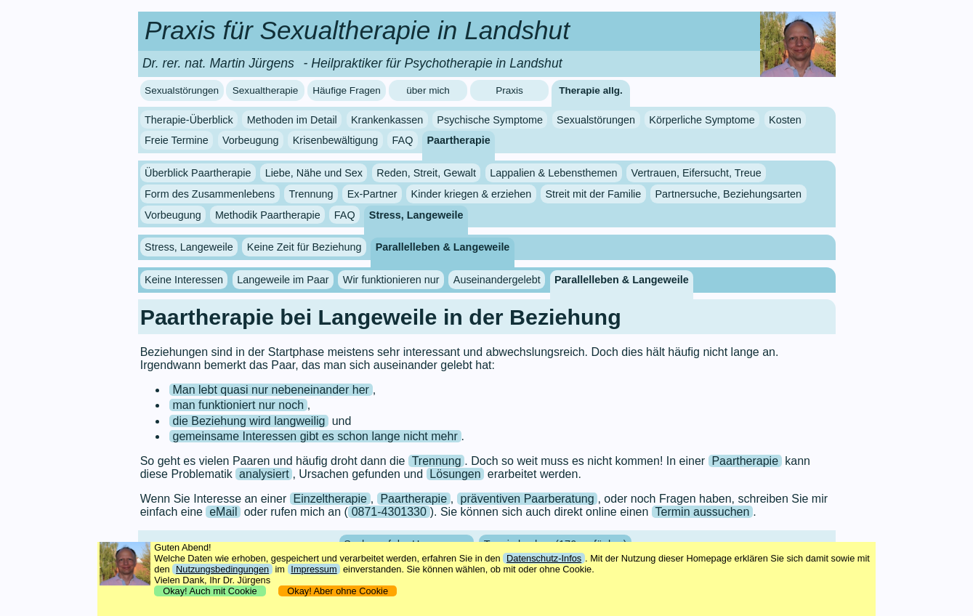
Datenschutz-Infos (543, 558)
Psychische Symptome (490, 120)
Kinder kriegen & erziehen (471, 194)
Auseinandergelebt (497, 279)
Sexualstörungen (182, 90)
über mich (428, 90)
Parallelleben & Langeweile (443, 247)
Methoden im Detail (292, 120)
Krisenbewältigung (336, 140)
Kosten (785, 120)
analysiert (263, 474)
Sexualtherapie (266, 90)
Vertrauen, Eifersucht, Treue (696, 173)
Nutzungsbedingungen (222, 569)
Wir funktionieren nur (391, 279)
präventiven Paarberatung (527, 499)
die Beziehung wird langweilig (248, 421)
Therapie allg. (591, 90)
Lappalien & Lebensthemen (553, 173)
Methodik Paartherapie (267, 215)
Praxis (509, 90)
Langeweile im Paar (282, 279)
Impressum (313, 569)
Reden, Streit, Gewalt (426, 173)
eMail (223, 512)
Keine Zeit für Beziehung (304, 247)
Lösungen (454, 474)
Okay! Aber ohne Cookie (337, 590)
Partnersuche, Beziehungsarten (728, 194)
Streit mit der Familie (593, 194)
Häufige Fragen (346, 90)
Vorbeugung (250, 140)
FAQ (402, 140)
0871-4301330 (389, 512)
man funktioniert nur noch (238, 405)
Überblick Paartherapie (198, 173)
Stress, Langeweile (416, 215)
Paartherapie (458, 140)
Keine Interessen (184, 279)
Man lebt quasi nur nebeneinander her (270, 390)
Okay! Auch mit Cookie (210, 590)
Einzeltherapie (330, 499)
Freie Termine (177, 140)
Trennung (310, 194)
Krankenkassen (387, 120)
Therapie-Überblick (189, 120)
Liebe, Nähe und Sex (314, 173)
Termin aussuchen (702, 512)
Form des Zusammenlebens (210, 194)
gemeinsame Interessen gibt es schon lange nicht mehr (314, 436)
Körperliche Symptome (702, 120)
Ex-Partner (372, 194)
